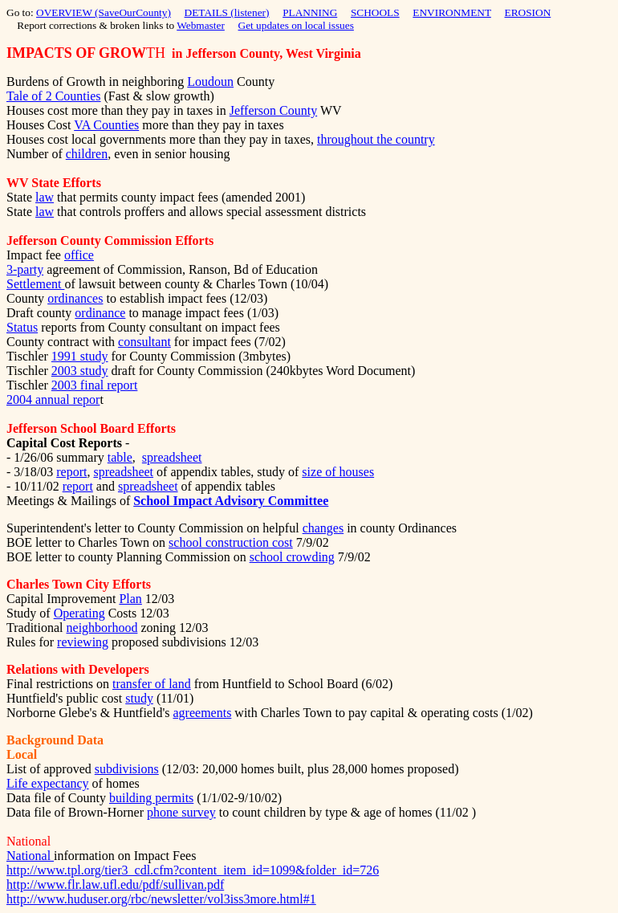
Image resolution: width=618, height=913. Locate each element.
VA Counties (106, 125)
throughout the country (376, 139)
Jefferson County (273, 110)
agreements (202, 712)
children (87, 154)
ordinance (100, 313)
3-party (24, 269)
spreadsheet (172, 457)
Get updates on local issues (296, 25)
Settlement (35, 284)
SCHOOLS (375, 12)
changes (323, 528)
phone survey (181, 812)
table (120, 457)
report (71, 472)
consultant (144, 341)
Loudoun (210, 81)
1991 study (79, 356)
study (139, 698)
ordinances (75, 298)
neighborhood (102, 627)
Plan (130, 598)
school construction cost (231, 542)
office (79, 255)
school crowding (292, 557)
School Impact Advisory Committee (230, 500)
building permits (151, 798)
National (30, 855)
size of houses (338, 472)
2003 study (79, 370)
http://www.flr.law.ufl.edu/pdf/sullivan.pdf (115, 884)
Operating (79, 613)
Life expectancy (47, 783)
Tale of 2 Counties (53, 96)
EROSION (528, 12)
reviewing (82, 642)
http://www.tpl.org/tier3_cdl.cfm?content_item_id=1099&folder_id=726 (192, 870)
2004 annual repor (53, 399)
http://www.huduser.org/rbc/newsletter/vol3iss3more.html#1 (161, 899)
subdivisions (127, 769)
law (44, 197)
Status (22, 327)
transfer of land (151, 684)
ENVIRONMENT (452, 12)
